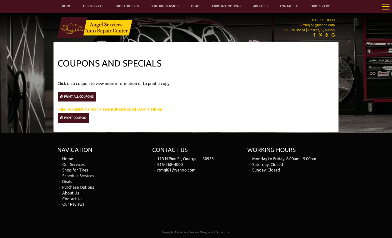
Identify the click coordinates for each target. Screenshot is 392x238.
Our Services (93, 6)
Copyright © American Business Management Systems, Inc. (196, 232)
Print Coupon (73, 118)
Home (66, 6)
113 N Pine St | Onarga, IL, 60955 (310, 30)
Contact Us (289, 6)
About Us (260, 6)
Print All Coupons (77, 96)
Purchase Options (226, 6)
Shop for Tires (127, 6)
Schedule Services (165, 6)
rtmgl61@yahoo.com (318, 25)
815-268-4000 (323, 20)
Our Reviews (320, 6)
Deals (195, 6)
